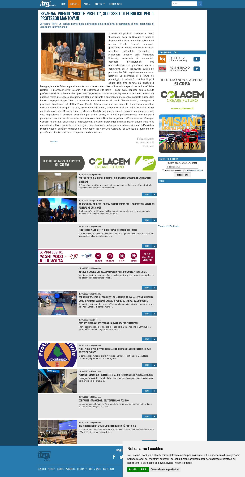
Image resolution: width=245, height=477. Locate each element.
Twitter (53, 141)
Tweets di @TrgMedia (168, 226)
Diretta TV (100, 4)
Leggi (151, 194)
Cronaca (97, 371)
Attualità (97, 175)
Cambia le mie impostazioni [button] (165, 469)
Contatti (42, 468)
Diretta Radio (115, 4)
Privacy (51, 468)
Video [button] (87, 4)
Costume (98, 201)
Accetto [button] (133, 469)
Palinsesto (70, 468)
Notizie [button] (74, 4)
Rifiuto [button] (144, 469)
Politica (97, 320)
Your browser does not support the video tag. (182, 30)
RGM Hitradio (108, 468)
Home (64, 4)
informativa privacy (195, 170)
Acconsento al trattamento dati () (184, 170)
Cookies (60, 468)
